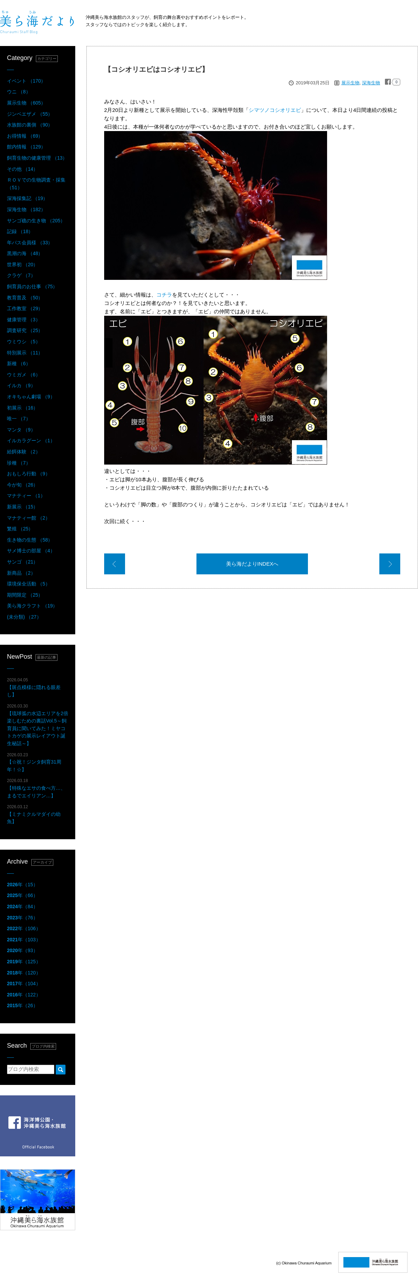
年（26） (22, 1005)
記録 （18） (20, 231)
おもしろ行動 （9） (28, 473)
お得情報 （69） (25, 136)
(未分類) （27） (24, 617)
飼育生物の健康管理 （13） (37, 158)
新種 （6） (19, 363)
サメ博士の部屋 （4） (31, 550)
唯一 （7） (19, 418)
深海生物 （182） (26, 209)
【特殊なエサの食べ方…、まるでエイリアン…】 (36, 788)
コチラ (164, 295)
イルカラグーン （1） (31, 440)
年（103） (24, 939)
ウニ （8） (19, 91)
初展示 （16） (22, 408)
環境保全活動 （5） (28, 584)
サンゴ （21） (22, 562)
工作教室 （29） (25, 308)
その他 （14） (22, 169)
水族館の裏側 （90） (30, 125)
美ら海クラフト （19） (32, 606)
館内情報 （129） (26, 147)
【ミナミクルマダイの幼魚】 (34, 814)
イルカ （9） (21, 385)
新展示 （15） (22, 507)
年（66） (22, 895)
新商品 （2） (21, 573)
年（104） (24, 983)
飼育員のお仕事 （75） (32, 286)
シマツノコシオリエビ (275, 110)
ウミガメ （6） (23, 374)
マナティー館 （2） (28, 518)
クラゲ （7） (21, 275)
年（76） (22, 917)
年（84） (22, 906)
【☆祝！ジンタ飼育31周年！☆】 (34, 762)
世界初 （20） (22, 264)
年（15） (22, 884)
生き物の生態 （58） (30, 540)
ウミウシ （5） (23, 341)
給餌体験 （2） (23, 451)
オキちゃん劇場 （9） (31, 396)
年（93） (22, 950)
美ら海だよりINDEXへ (252, 564)
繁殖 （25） (20, 528)
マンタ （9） (21, 430)
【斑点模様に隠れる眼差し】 (34, 687)
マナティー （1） (26, 495)
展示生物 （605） (26, 103)
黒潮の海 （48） (25, 253)
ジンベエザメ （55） (30, 114)
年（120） (24, 972)
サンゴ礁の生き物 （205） (36, 220)
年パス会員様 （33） (30, 242)
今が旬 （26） (22, 485)
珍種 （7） (19, 463)
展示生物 (350, 82)
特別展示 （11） (25, 352)
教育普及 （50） (25, 297)
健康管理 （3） (23, 319)
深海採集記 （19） (27, 198)
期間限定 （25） (25, 595)
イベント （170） (26, 81)
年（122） (24, 994)
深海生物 (371, 82)
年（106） (24, 928)
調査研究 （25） (25, 330)
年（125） (24, 961)
